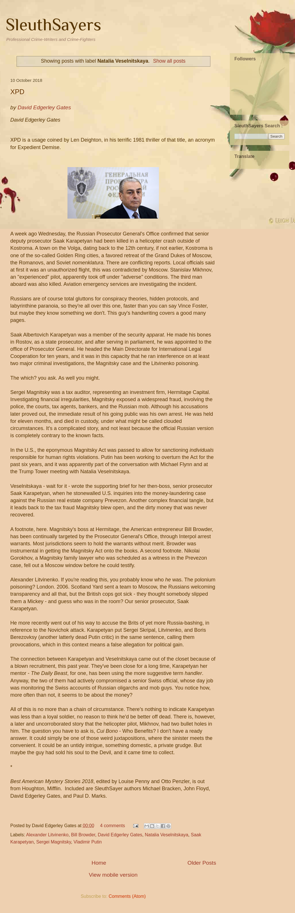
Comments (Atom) (127, 896)
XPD (17, 92)
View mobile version (113, 875)
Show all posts (169, 61)
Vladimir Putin (87, 841)
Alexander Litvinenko (47, 834)
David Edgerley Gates (120, 834)
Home (98, 863)
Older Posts (202, 863)
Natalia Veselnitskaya (166, 834)
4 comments (112, 825)
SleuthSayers (53, 24)
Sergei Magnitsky (53, 841)
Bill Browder (83, 834)
